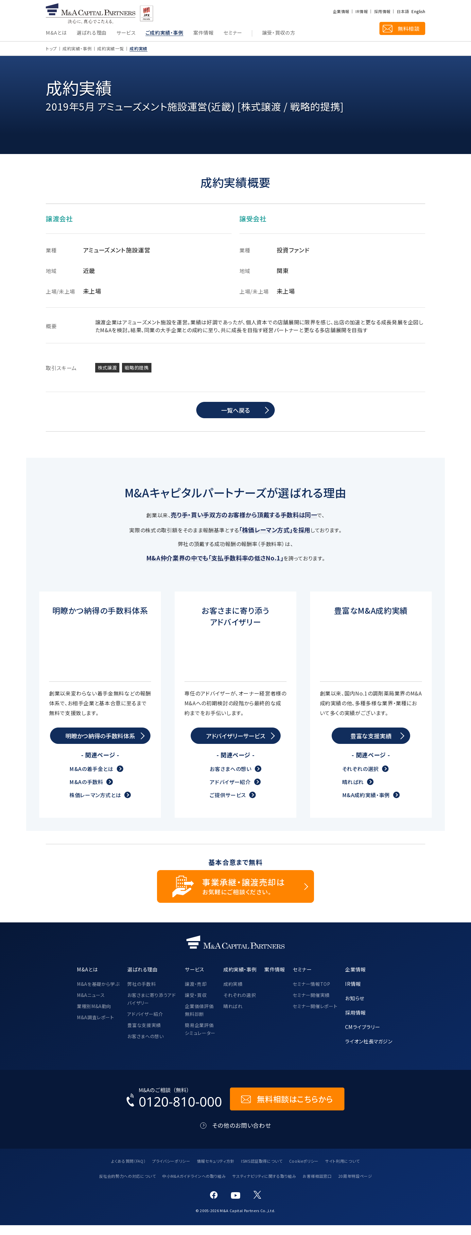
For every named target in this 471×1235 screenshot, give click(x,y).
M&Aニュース (91, 1005)
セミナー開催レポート (315, 1016)
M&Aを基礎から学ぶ (98, 993)
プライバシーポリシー (171, 1171)
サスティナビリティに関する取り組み (264, 1186)
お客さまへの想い (230, 778)
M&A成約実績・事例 (366, 804)
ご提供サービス (228, 804)
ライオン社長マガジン (368, 1051)
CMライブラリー (362, 1036)
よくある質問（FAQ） (128, 1171)
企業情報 (341, 11)
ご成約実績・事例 (164, 33)
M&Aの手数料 (86, 791)
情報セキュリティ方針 (216, 1171)
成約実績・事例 (77, 48)
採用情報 (382, 11)
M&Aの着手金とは (91, 778)
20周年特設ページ (355, 1186)
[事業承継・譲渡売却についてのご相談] (235, 896)
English (418, 11)
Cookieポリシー (304, 1171)
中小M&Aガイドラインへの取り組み (194, 1186)
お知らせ (354, 1007)
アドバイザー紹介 (230, 791)
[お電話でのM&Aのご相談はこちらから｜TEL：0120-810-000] (174, 1109)
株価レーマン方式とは (95, 804)
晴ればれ (353, 791)
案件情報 (203, 33)
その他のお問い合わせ (241, 1135)
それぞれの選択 (360, 778)
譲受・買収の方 (278, 33)
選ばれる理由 (92, 33)
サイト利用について (342, 1171)
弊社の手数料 (141, 993)
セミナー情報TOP (311, 993)
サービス (126, 33)
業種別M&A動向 (94, 1016)
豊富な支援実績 (144, 1035)
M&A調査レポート (95, 1027)
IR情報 (361, 11)
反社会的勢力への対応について (127, 1186)
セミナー (232, 33)
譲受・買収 (195, 1005)
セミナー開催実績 (311, 1005)
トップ (51, 48)
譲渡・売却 (195, 993)
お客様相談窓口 (317, 1186)
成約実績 (233, 993)
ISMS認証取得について (262, 1171)
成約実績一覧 (110, 48)
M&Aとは (56, 33)
